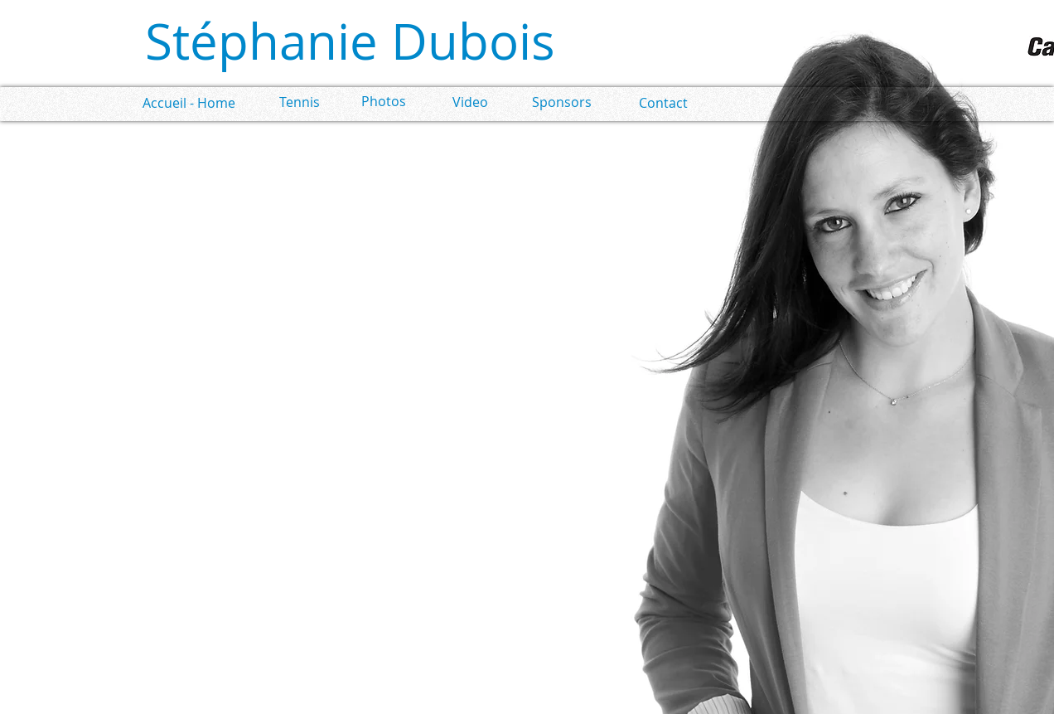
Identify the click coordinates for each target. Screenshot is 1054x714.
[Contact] (663, 103)
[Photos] (383, 101)
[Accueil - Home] (188, 103)
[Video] (470, 102)
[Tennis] (300, 102)
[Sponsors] (561, 102)
